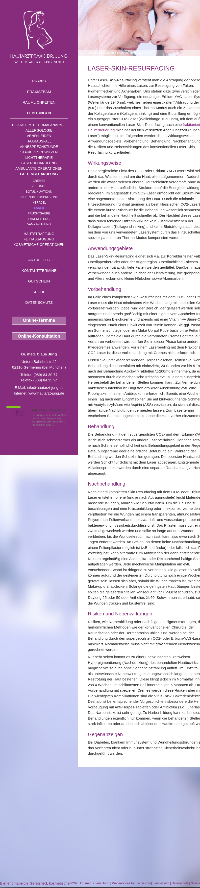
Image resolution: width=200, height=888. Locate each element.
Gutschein (39, 281)
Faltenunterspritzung (39, 197)
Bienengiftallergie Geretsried (23, 883)
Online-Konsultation (39, 336)
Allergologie (38, 130)
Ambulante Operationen (38, 168)
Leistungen (39, 113)
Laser (39, 208)
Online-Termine (39, 320)
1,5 (18, 413)
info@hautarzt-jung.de (45, 387)
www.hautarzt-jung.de (46, 393)
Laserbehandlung (39, 163)
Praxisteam (39, 92)
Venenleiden (39, 136)
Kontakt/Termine (39, 270)
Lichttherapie (38, 158)
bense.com (143, 883)
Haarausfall (38, 141)
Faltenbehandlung (39, 174)
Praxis (39, 81)
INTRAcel (39, 202)
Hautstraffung (39, 234)
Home (92, 53)
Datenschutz (39, 302)
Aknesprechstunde (39, 147)
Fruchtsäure (39, 213)
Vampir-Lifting (39, 224)
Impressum (161, 883)
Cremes (39, 181)
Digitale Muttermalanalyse (39, 125)
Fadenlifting (39, 219)
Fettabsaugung (39, 239)
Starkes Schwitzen (39, 152)
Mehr (58, 424)
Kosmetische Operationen (39, 245)
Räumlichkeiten (39, 102)
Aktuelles (39, 260)
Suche (39, 292)
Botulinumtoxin (39, 191)
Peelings (38, 186)
